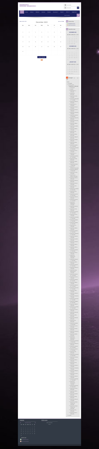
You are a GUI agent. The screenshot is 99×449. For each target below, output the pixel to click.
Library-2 (28, 15)
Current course (71, 87)
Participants (72, 90)
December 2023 (72, 49)
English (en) (72, 15)
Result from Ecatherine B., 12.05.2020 (72, 259)
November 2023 (72, 35)
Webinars (34, 15)
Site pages (70, 86)
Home (21, 12)
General (71, 92)
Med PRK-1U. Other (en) (73, 89)
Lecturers (40, 15)
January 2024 (73, 65)
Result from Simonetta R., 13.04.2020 (72, 386)
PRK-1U (65, 15)
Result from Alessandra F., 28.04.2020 (72, 341)
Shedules (46, 15)
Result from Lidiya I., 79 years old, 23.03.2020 (74, 406)
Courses (69, 418)
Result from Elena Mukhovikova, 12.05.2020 (73, 274)
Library (23, 15)
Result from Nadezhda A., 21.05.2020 (72, 206)
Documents (52, 15)
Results (59, 15)
